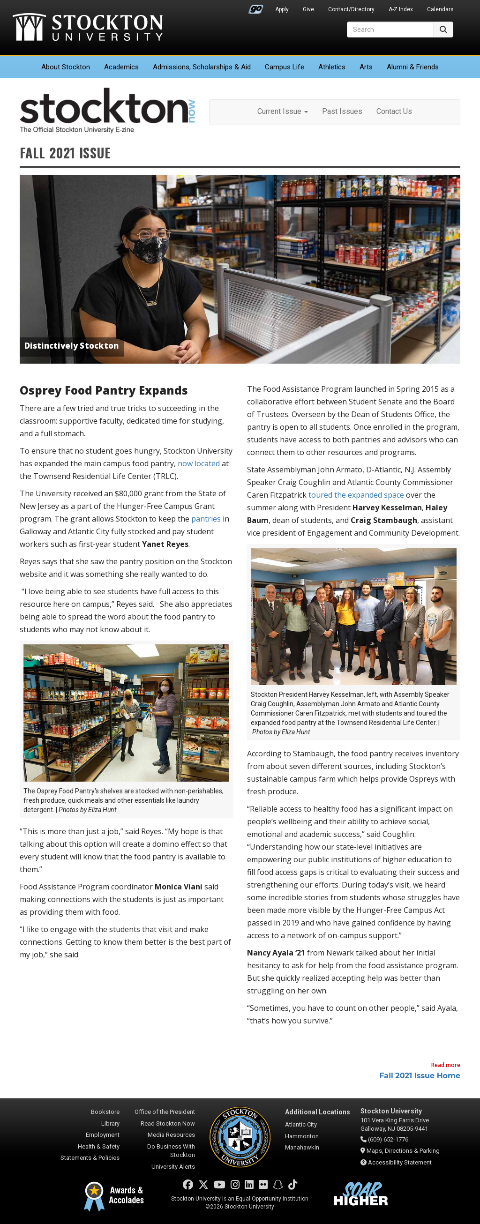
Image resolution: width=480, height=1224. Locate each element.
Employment (103, 1134)
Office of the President (165, 1111)
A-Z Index (401, 9)
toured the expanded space (356, 495)
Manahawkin (302, 1147)
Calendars (440, 9)
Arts (366, 67)
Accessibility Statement (400, 1162)
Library (110, 1123)
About (65, 67)
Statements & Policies (90, 1157)
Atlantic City (301, 1124)
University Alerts (173, 1166)
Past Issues (342, 111)
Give (308, 9)
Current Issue (282, 111)
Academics (121, 67)
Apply (282, 9)
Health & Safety (99, 1146)
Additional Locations (317, 1112)
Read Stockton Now (168, 1123)
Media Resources (171, 1134)
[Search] (390, 29)
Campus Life (284, 67)
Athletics (331, 67)
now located (199, 463)
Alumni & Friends (413, 67)
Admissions (202, 67)
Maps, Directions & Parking (403, 1150)
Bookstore (105, 1111)
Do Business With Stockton (171, 1151)
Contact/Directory (351, 9)
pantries (206, 519)
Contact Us (394, 111)
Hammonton (302, 1136)
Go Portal (255, 7)
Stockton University (88, 28)
